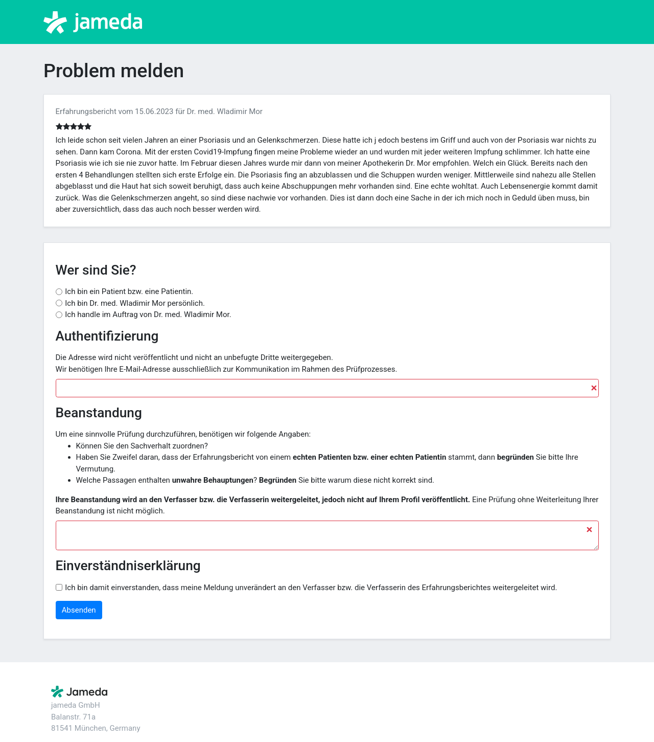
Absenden (79, 610)
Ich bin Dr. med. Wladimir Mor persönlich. (135, 303)
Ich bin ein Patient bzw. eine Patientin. (129, 291)
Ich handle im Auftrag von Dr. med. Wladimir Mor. (148, 314)
